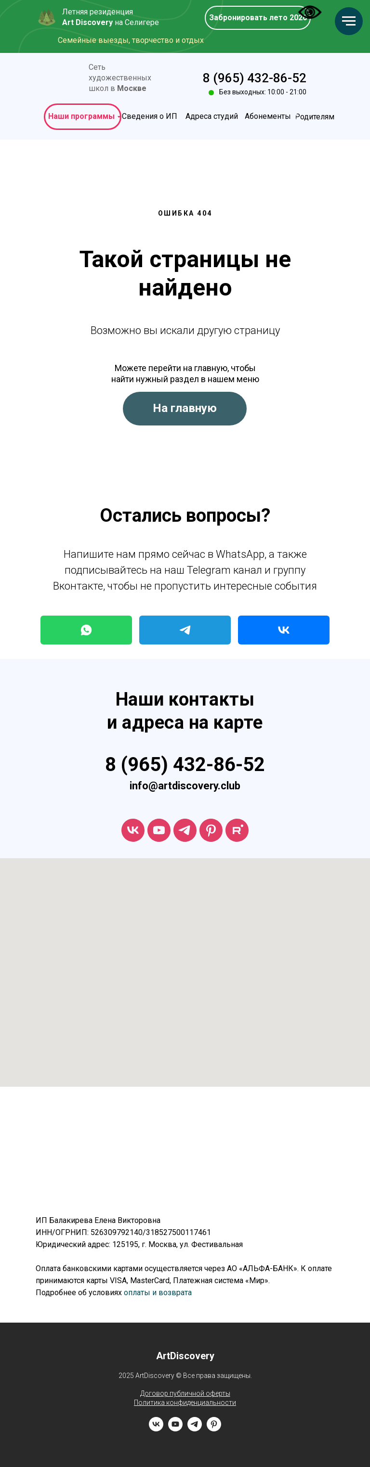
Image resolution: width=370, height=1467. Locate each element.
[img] (64, 79)
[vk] (133, 830)
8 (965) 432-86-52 (254, 78)
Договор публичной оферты (185, 1393)
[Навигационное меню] (349, 21)
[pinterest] (214, 1429)
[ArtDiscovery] (211, 830)
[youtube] (159, 830)
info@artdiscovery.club (185, 786)
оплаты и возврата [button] (158, 1292)
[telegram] (185, 830)
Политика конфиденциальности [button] (185, 1402)
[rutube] (237, 830)
